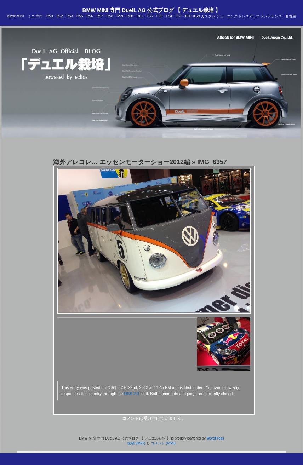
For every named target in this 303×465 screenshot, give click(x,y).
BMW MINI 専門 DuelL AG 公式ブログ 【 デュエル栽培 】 (151, 10)
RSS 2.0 (131, 393)
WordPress (215, 438)
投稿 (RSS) (136, 443)
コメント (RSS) (163, 443)
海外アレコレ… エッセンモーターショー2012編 (121, 162)
